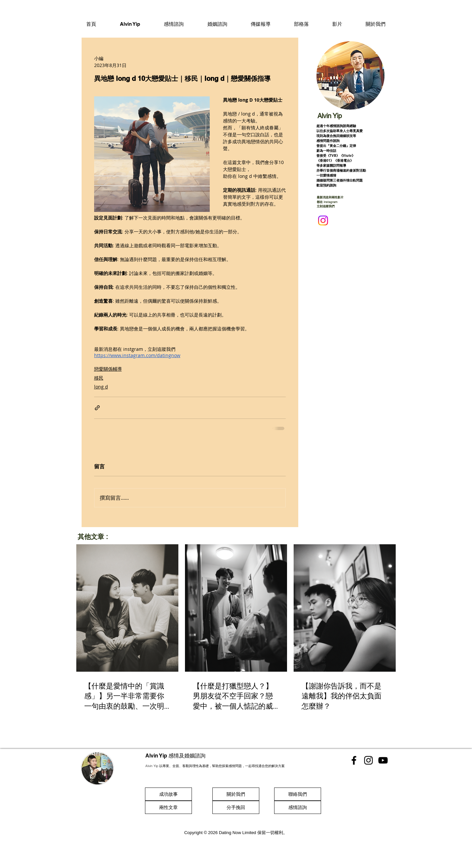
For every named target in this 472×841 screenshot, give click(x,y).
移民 (98, 378)
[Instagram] (323, 220)
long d (101, 387)
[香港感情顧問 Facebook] (354, 760)
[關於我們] (235, 794)
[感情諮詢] (297, 807)
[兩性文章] (168, 807)
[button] (174, 23)
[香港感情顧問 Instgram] (368, 760)
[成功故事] (168, 794)
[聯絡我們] (297, 794)
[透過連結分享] (97, 408)
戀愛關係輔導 (108, 369)
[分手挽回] (235, 807)
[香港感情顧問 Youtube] (383, 760)
